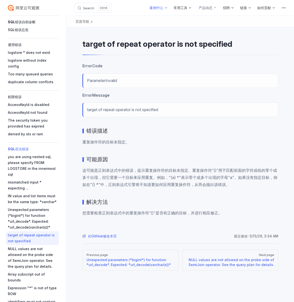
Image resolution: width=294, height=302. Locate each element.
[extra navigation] (283, 8)
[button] (33, 22)
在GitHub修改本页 (99, 236)
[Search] (93, 8)
